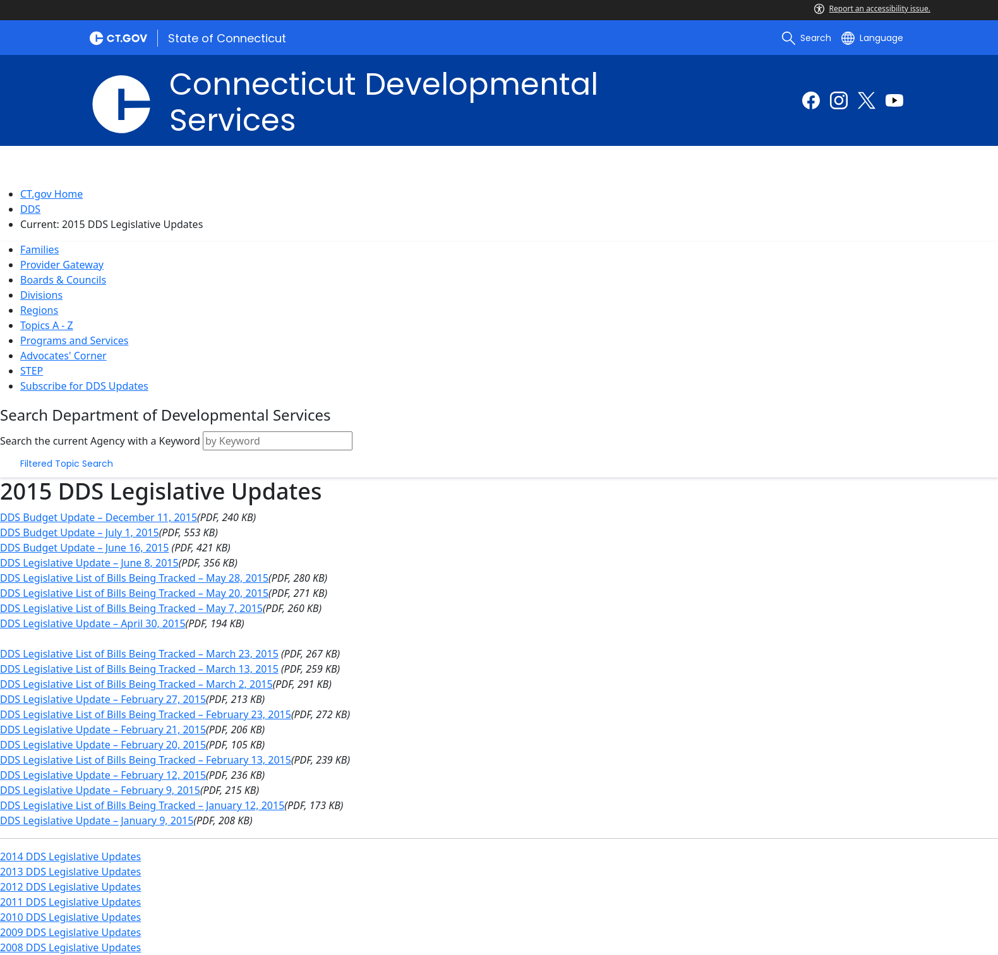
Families (39, 249)
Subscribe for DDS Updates (84, 386)
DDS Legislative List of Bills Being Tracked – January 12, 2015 (142, 805)
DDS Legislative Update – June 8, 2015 (89, 563)
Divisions (41, 295)
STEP (31, 371)
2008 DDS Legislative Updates (70, 947)
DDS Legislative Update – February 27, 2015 (103, 699)
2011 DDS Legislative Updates (70, 902)
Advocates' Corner (63, 356)
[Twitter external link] (866, 100)
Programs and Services (74, 340)
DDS (30, 209)
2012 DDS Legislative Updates (70, 887)
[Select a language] (872, 38)
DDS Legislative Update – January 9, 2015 (96, 820)
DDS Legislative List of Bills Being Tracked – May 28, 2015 (134, 578)
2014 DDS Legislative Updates (70, 856)
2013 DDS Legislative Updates (70, 872)
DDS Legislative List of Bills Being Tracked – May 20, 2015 (134, 593)
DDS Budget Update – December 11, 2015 (98, 517)
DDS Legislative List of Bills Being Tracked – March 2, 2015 (136, 684)
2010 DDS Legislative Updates (70, 917)
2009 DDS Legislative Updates (70, 932)
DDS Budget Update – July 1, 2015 (79, 532)
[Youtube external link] (894, 100)
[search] (806, 38)
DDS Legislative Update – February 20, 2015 (103, 745)
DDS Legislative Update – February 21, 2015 (103, 729)
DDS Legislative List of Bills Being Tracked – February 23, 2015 (145, 714)
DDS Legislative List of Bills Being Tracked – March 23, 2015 (139, 654)
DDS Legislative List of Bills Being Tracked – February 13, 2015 (145, 760)
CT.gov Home (51, 194)
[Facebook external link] (811, 100)
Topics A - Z (46, 325)
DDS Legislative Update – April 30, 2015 (93, 623)
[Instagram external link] (839, 100)
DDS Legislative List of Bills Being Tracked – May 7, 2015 (131, 608)
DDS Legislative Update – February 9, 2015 (100, 790)
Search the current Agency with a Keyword (100, 441)
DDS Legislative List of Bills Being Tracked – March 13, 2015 (139, 669)
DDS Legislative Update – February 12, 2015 (103, 775)
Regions (39, 310)
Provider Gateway (62, 265)
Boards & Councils (63, 280)
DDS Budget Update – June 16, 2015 (84, 548)
